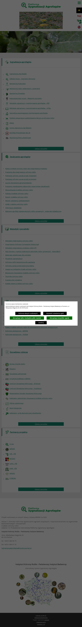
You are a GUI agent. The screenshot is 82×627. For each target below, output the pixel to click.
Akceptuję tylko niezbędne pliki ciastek (27, 318)
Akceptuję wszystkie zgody (59, 318)
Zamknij (41, 323)
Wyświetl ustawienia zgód (55, 313)
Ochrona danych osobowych (28, 313)
